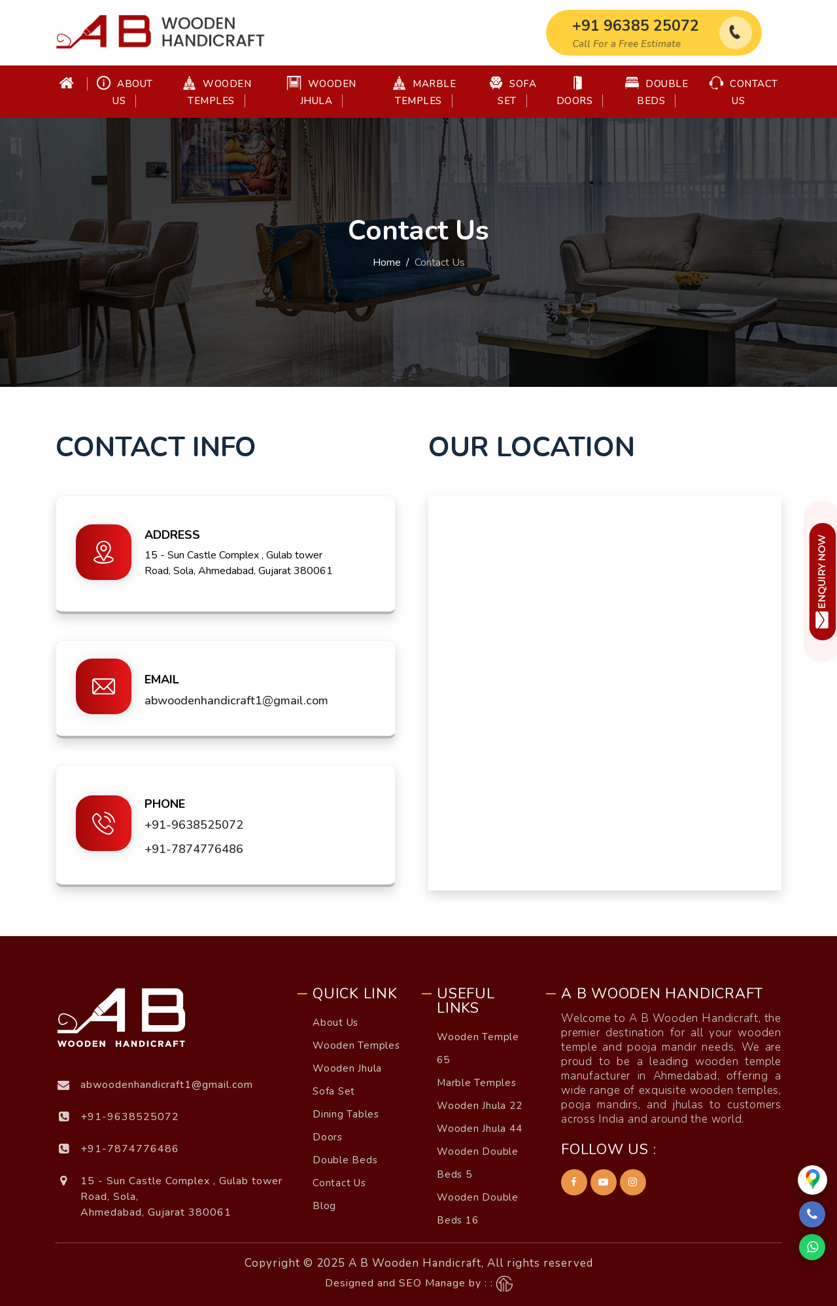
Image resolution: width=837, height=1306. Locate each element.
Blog (324, 1205)
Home (387, 262)
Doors (574, 91)
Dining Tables (346, 1114)
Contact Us (743, 91)
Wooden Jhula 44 (479, 1128)
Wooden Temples (217, 91)
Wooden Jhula (321, 91)
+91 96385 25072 (635, 26)
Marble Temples (424, 91)
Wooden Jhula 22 (479, 1105)
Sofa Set (512, 91)
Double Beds (656, 91)
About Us (124, 91)
